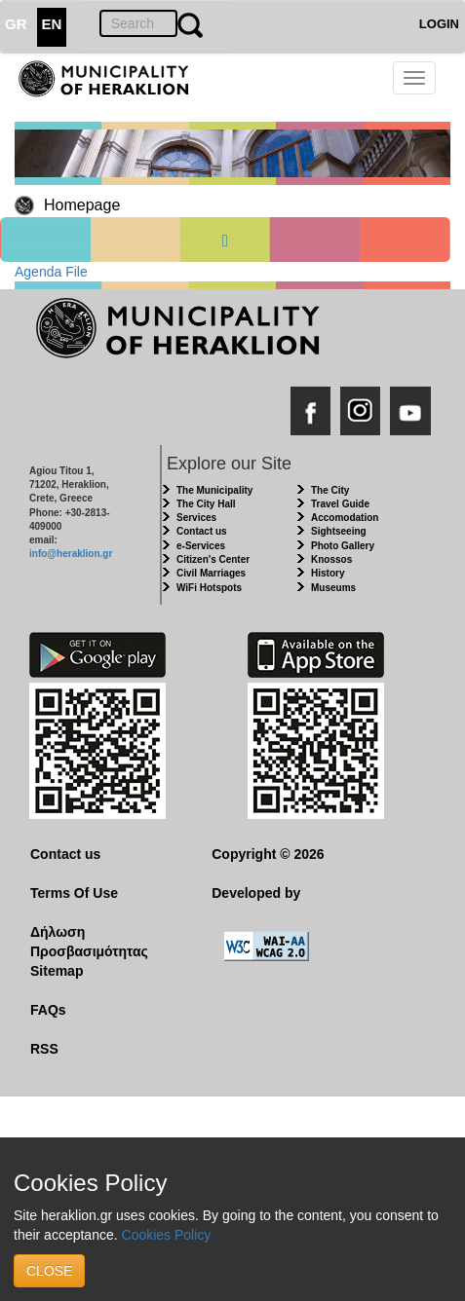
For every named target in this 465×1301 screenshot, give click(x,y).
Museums (333, 587)
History (327, 573)
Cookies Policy (167, 1235)
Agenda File (51, 271)
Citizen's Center (213, 559)
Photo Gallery (342, 545)
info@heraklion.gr (70, 553)
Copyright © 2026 (268, 854)
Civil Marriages (211, 573)
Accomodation (344, 517)
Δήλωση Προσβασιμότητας (89, 941)
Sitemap (56, 971)
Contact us (201, 531)
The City (330, 490)
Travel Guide (340, 504)
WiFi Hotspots (209, 587)
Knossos (331, 559)
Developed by (256, 893)
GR (16, 24)
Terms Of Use (74, 893)
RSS (44, 1049)
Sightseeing (339, 531)
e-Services (200, 545)
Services (196, 517)
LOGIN (439, 24)
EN (52, 24)
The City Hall (206, 504)
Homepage (82, 205)
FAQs (48, 1010)
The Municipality (214, 490)
